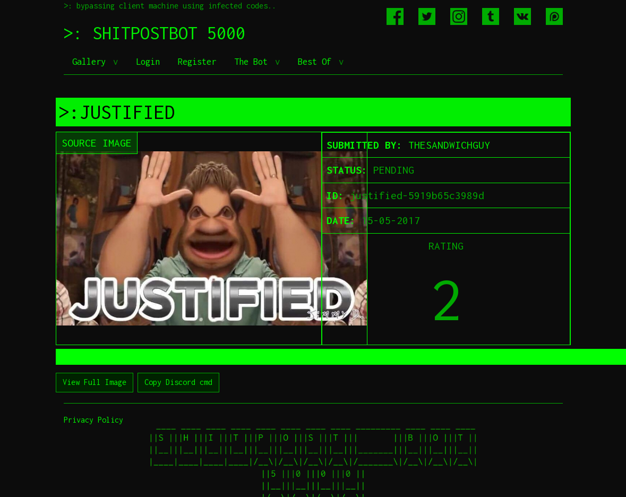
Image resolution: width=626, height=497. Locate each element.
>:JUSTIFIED (116, 112)
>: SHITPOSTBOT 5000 (154, 33)
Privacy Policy (93, 419)
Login (148, 61)
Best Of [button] (317, 61)
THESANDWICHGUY (449, 145)
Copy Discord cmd (178, 382)
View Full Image (94, 382)
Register (197, 61)
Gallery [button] (91, 61)
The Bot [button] (253, 61)
